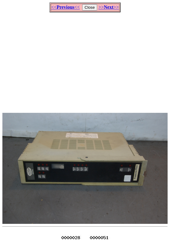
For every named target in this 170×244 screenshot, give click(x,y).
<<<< (65, 7)
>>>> (108, 7)
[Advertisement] (86, 60)
